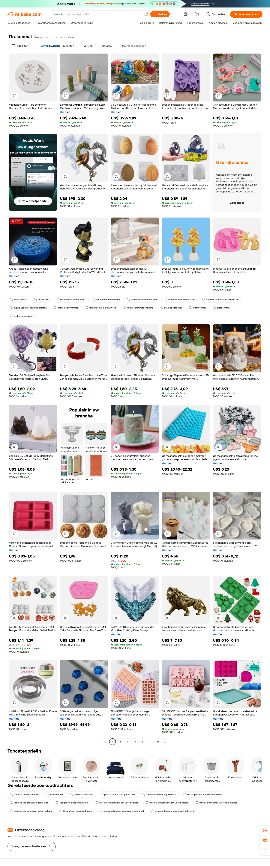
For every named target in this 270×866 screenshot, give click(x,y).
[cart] (198, 14)
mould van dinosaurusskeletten (220, 299)
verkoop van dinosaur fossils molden (217, 802)
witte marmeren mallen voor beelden (117, 802)
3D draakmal (18, 299)
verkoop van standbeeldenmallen (202, 794)
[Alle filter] (20, 46)
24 (157, 741)
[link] (265, 830)
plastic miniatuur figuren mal (117, 794)
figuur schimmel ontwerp (101, 307)
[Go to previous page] (105, 741)
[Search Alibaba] (97, 14)
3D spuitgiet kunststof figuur (76, 810)
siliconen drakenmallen (70, 299)
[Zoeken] (160, 14)
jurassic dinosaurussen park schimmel (122, 810)
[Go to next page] (165, 741)
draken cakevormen (66, 307)
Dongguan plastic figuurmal (72, 802)
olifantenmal (197, 307)
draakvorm (41, 299)
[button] (146, 14)
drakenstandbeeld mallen (142, 299)
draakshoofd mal (171, 307)
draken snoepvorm (21, 316)
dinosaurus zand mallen (24, 794)
